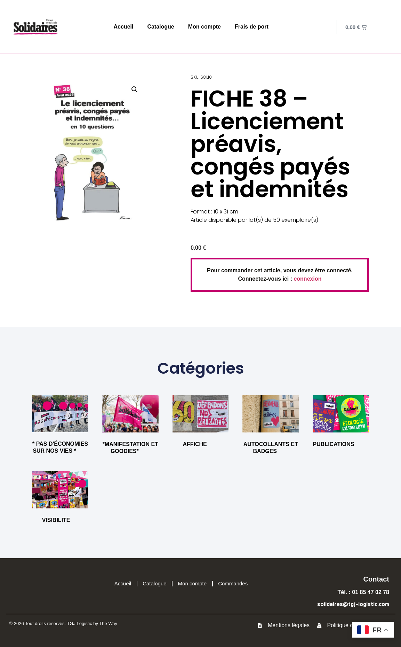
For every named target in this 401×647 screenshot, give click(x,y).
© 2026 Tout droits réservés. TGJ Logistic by (54, 623)
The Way (108, 623)
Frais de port (251, 27)
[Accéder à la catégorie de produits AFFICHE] (201, 423)
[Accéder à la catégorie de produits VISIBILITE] (60, 498)
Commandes (233, 583)
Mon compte (204, 27)
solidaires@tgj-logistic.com (353, 604)
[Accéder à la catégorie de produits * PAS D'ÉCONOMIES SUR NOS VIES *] (60, 426)
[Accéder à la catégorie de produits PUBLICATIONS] (341, 423)
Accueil (124, 27)
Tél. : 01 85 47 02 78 (363, 592)
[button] (134, 89)
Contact (376, 579)
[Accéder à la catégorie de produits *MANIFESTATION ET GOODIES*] (130, 426)
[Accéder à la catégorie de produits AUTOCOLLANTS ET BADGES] (270, 426)
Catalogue (160, 27)
